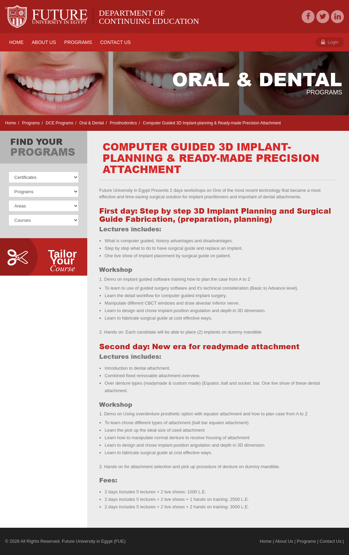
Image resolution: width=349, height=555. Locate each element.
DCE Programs (59, 123)
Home (10, 123)
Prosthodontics (123, 123)
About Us (284, 541)
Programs (30, 123)
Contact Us (331, 541)
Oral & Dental (91, 123)
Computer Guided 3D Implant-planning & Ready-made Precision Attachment (211, 123)
